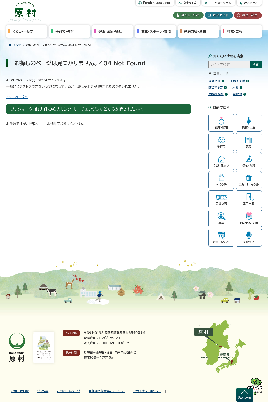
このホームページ (68, 391)
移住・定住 (250, 15)
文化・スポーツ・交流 (156, 31)
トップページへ (17, 97)
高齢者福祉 (216, 94)
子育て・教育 (64, 31)
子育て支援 (237, 80)
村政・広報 (234, 31)
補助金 (237, 94)
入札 (235, 87)
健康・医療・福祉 (110, 31)
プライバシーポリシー (147, 391)
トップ (17, 45)
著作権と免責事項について (107, 391)
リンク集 (42, 391)
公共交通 (214, 80)
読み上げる (251, 3)
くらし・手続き (23, 31)
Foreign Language (156, 2)
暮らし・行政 (191, 15)
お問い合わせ (20, 391)
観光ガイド (221, 15)
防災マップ (215, 87)
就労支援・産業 (195, 31)
